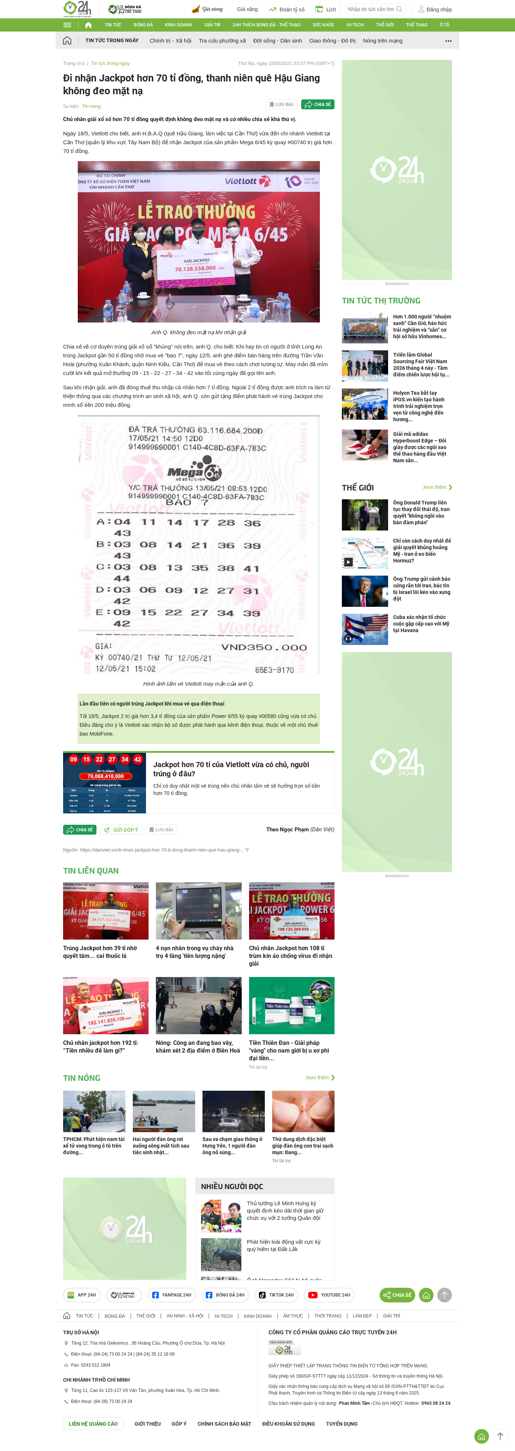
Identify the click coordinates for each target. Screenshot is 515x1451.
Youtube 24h (329, 1295)
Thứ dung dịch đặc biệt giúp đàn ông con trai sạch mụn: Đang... (302, 1145)
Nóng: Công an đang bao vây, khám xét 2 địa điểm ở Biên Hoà (198, 1046)
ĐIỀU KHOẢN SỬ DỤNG (288, 1424)
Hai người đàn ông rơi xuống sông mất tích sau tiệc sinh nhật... (161, 1145)
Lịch (325, 9)
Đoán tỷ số (286, 9)
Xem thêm (317, 1077)
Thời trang (327, 1316)
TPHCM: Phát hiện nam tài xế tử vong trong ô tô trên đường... (94, 1145)
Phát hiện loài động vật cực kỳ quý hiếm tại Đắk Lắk (284, 1245)
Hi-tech (355, 25)
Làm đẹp (362, 1316)
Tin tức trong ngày (112, 40)
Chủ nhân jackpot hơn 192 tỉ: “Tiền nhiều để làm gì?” (100, 1046)
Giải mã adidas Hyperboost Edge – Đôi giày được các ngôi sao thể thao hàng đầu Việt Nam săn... (419, 447)
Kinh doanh (178, 25)
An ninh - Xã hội (185, 1316)
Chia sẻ (322, 104)
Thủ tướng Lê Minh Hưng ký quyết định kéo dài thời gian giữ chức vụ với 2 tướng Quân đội (285, 1210)
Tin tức (113, 25)
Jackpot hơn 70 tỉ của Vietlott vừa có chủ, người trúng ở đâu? (231, 769)
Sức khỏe (323, 25)
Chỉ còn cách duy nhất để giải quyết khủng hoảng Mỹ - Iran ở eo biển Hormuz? (422, 551)
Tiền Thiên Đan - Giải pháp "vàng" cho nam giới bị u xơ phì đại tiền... (289, 1050)
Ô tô (444, 25)
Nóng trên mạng (382, 40)
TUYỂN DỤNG (342, 1424)
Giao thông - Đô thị (332, 40)
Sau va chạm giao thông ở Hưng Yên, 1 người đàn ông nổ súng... (232, 1145)
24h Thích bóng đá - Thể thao (266, 25)
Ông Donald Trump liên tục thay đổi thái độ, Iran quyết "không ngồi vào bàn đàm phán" (421, 512)
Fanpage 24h (171, 1295)
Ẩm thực (293, 1316)
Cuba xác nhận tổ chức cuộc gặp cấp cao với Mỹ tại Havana (421, 623)
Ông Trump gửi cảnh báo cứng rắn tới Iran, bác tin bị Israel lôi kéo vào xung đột (421, 589)
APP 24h (81, 1295)
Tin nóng (91, 106)
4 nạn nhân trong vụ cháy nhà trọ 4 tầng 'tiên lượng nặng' (195, 952)
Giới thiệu (148, 1424)
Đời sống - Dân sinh (277, 40)
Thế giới (385, 25)
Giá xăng (247, 9)
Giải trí (212, 25)
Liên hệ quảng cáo (93, 1424)
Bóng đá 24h (225, 1295)
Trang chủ (74, 63)
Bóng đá (143, 25)
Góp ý (179, 1424)
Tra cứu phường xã (222, 40)
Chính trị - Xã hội (170, 40)
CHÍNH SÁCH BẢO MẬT (224, 1424)
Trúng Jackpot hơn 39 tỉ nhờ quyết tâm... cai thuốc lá (100, 952)
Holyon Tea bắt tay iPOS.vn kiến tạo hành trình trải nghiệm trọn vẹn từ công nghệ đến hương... (419, 406)
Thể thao (416, 25)
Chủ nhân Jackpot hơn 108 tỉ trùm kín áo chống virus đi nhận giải (290, 956)
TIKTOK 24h (276, 1295)
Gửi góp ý (121, 830)
